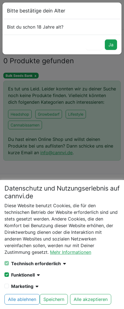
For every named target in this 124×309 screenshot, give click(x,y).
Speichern (53, 299)
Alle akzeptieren (91, 299)
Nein (94, 44)
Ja (110, 44)
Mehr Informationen (70, 252)
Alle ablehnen (22, 299)
